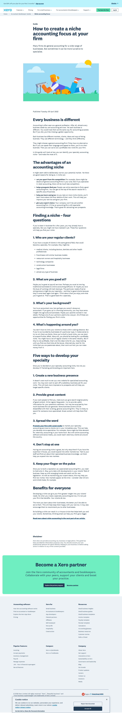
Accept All (88, 708)
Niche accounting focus (42, 15)
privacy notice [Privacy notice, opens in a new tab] (25, 707)
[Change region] (96, 695)
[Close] (107, 699)
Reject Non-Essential (88, 704)
